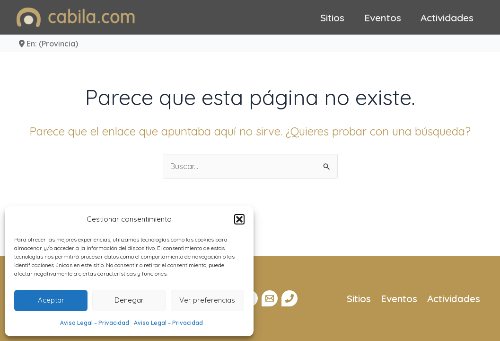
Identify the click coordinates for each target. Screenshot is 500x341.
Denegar (129, 300)
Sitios (332, 17)
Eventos (382, 17)
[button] (239, 219)
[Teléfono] (289, 298)
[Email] (270, 298)
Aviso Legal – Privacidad (94, 322)
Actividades (447, 17)
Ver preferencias (207, 300)
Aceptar (51, 300)
